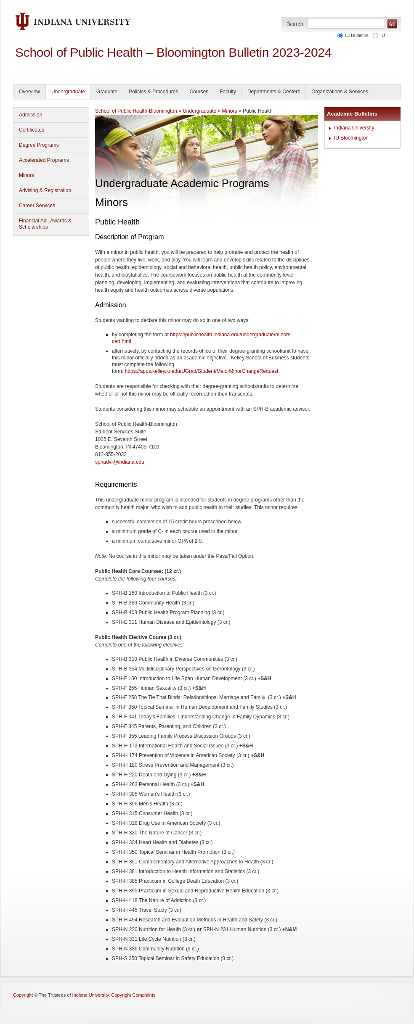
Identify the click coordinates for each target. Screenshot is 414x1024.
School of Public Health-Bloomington (136, 111)
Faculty (228, 92)
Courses (199, 92)
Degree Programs (39, 145)
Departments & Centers (273, 92)
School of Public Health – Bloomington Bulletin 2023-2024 (173, 52)
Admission (30, 115)
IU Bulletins (357, 35)
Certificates (31, 130)
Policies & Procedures (153, 92)
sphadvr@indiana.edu (119, 462)
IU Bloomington (351, 138)
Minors (26, 175)
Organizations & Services (339, 92)
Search (295, 23)
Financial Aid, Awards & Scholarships (45, 224)
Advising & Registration (45, 190)
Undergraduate (68, 92)
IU (382, 35)
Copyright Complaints (133, 995)
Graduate (106, 92)
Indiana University (354, 128)
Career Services (37, 205)
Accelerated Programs (44, 160)
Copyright (23, 995)
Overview (29, 92)
